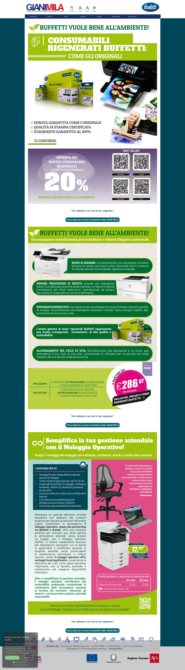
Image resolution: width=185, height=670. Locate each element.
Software (49, 16)
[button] (20, 662)
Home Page (33, 16)
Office (66, 16)
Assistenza (83, 16)
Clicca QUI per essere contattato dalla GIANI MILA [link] (92, 219)
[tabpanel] (92, 211)
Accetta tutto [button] (12, 658)
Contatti (99, 16)
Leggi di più (26, 653)
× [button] (36, 634)
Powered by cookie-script (20, 665)
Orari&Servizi (116, 16)
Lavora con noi (132, 16)
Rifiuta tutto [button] (28, 658)
